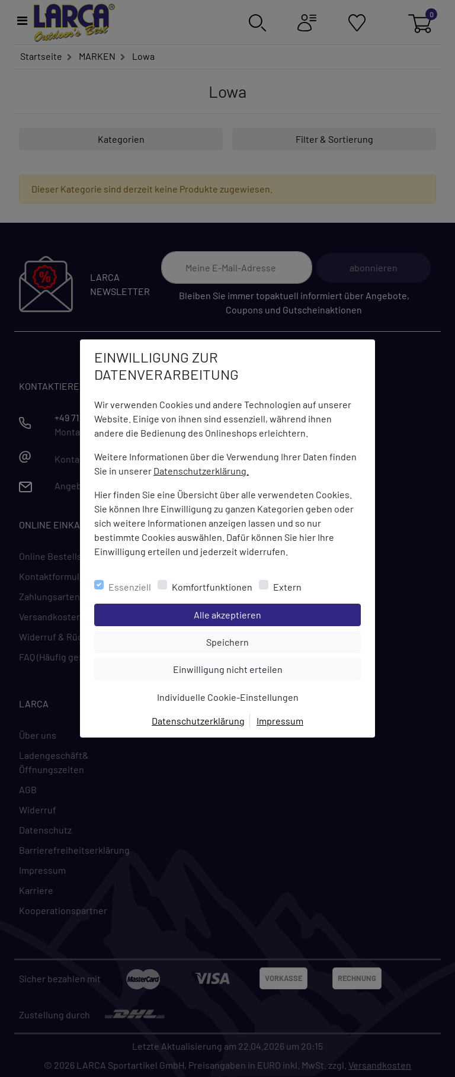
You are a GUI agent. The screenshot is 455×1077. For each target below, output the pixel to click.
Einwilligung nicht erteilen (254, 668)
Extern (287, 586)
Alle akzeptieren (275, 613)
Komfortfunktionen (212, 586)
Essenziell (129, 586)
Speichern (283, 641)
